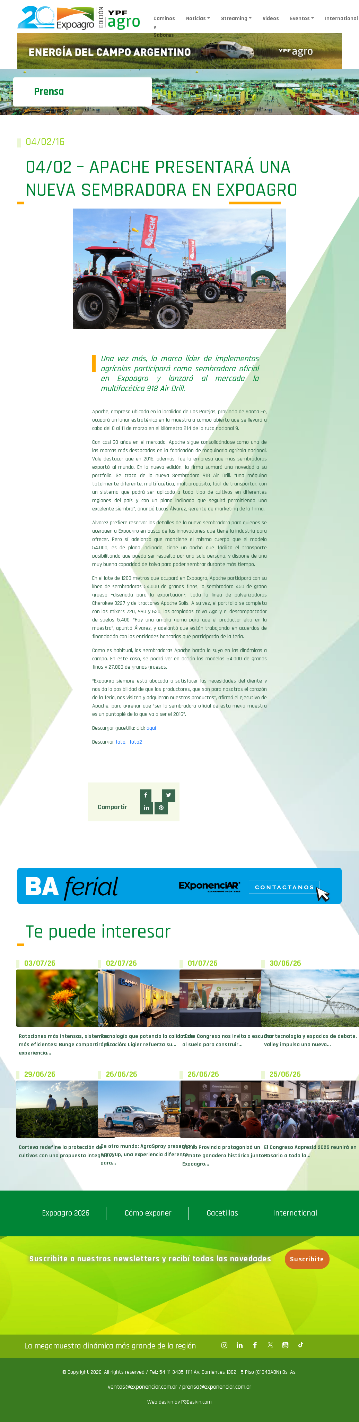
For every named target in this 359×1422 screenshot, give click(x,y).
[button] (145, 795)
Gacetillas (222, 1213)
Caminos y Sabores (164, 27)
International (295, 1213)
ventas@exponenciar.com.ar (143, 1387)
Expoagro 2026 (65, 1213)
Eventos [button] (300, 18)
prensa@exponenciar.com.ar (216, 1387)
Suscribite (307, 1259)
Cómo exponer (148, 1213)
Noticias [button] (196, 18)
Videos (271, 18)
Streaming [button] (234, 18)
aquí (151, 728)
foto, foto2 (128, 742)
